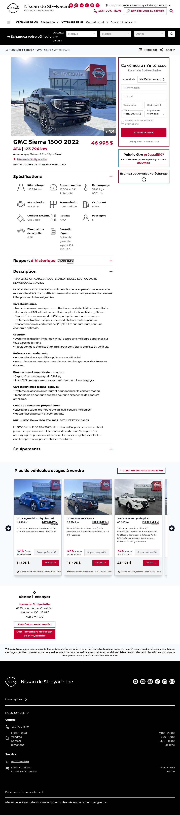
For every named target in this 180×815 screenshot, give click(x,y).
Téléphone (130, 105)
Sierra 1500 (50, 50)
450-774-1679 (107, 11)
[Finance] (47, 552)
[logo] (13, 8)
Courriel (128, 96)
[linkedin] (164, 681)
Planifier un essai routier (35, 624)
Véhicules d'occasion (22, 50)
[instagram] (172, 681)
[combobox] (68, 34)
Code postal (154, 105)
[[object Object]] (167, 50)
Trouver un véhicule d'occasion (141, 470)
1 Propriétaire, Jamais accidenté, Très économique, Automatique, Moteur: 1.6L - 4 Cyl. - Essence (88, 531)
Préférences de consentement (24, 792)
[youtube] (142, 681)
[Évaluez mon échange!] (171, 34)
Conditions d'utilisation (105, 655)
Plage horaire (153, 110)
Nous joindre (15, 712)
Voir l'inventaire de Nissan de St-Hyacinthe (34, 633)
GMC (39, 50)
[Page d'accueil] (11, 682)
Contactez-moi (143, 132)
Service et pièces (123, 22)
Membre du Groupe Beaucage (39, 10)
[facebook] (150, 681)
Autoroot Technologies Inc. (90, 802)
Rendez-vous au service (145, 11)
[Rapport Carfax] (50, 523)
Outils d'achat (97, 22)
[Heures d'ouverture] (138, 5)
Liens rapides (13, 699)
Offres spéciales (72, 22)
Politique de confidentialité (144, 141)
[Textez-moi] (148, 50)
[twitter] (135, 681)
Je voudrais (128, 79)
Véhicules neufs (27, 22)
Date (126, 110)
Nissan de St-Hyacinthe (50, 6)
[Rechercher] (171, 11)
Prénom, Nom (132, 88)
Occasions (49, 22)
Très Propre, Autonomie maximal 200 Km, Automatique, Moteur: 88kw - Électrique (37, 530)
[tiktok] (157, 681)
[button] (110, 132)
